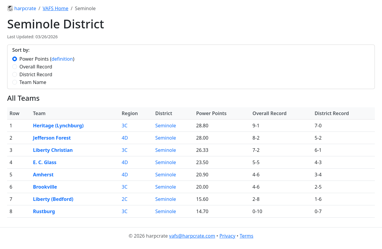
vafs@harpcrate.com (192, 236)
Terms (246, 236)
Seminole (165, 125)
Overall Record (35, 66)
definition (62, 59)
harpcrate (21, 8)
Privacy (227, 236)
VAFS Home (55, 8)
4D (125, 138)
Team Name (32, 82)
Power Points (34, 59)
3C (124, 125)
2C (124, 199)
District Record (35, 74)
